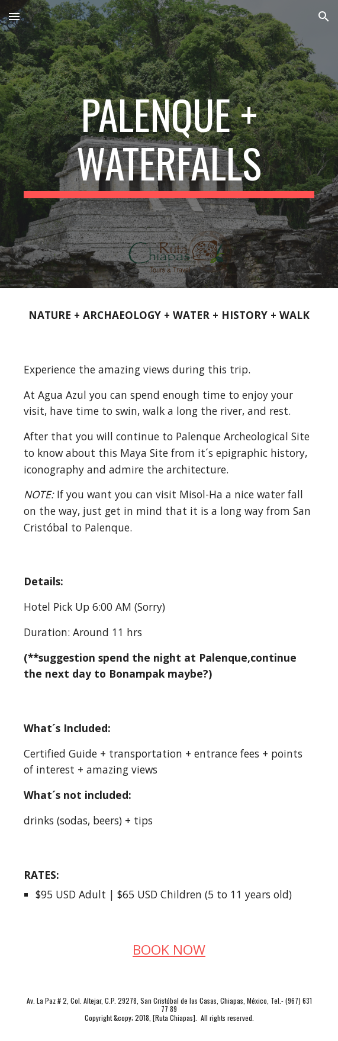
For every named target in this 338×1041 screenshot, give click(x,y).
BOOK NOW (169, 949)
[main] (169, 144)
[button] (14, 16)
